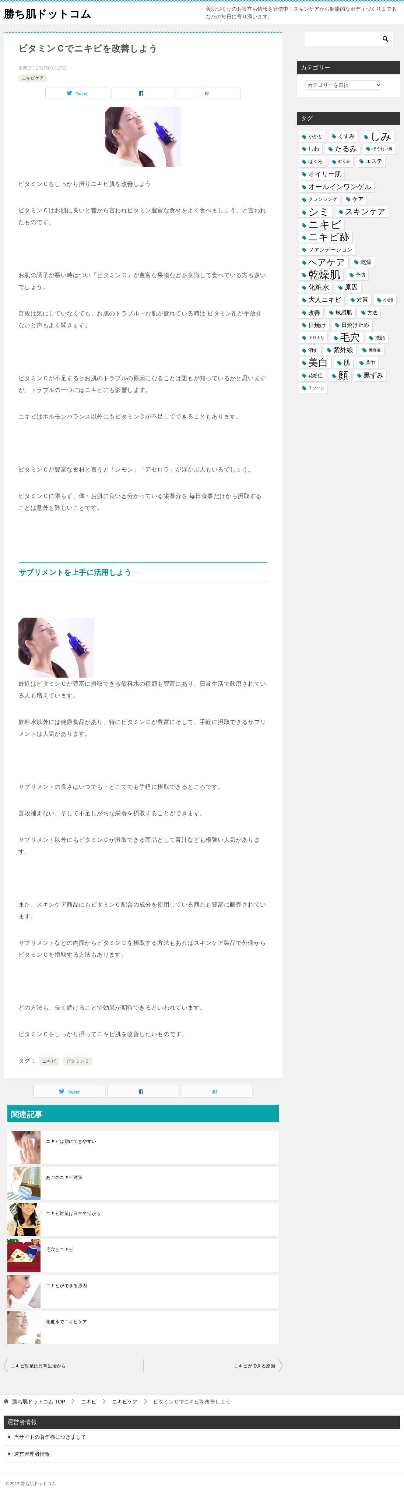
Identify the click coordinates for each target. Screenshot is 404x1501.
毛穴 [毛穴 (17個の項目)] (350, 337)
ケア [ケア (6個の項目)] (357, 199)
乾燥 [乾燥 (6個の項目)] (366, 262)
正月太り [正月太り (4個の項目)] (316, 337)
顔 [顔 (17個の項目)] (343, 375)
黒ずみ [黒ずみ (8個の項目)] (373, 375)
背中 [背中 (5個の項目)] (370, 362)
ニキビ (49, 1061)
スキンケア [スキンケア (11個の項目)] (365, 211)
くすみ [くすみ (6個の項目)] (346, 136)
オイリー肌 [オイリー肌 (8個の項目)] (324, 174)
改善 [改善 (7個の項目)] (314, 312)
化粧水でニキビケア (66, 1321)
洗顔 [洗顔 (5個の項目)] (380, 337)
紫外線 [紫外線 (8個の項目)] (343, 350)
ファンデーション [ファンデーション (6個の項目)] (330, 249)
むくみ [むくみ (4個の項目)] (344, 161)
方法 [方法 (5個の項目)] (372, 312)
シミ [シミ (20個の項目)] (319, 211)
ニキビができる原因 (66, 1285)
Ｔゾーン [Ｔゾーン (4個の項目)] (316, 388)
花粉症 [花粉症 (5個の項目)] (315, 375)
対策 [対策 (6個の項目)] (362, 300)
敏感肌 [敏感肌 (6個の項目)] (344, 312)
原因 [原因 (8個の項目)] (351, 287)
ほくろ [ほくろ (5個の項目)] (315, 161)
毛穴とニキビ (59, 1249)
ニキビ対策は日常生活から (73, 1213)
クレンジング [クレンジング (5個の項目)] (322, 199)
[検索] (349, 39)
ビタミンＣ (77, 1061)
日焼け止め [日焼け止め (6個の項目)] (355, 325)
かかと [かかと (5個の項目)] (315, 136)
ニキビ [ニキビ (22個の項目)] (324, 224)
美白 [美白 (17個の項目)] (318, 362)
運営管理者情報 (32, 1454)
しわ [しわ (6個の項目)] (313, 149)
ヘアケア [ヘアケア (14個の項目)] (326, 262)
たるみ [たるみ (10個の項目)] (346, 149)
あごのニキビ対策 (64, 1177)
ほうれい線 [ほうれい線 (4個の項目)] (382, 148)
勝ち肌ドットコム (49, 12)
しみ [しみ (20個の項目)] (380, 136)
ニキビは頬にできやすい (71, 1141)
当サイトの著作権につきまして (50, 1437)
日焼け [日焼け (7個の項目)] (317, 325)
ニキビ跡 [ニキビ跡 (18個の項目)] (328, 237)
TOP (38, 1402)
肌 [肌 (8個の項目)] (347, 362)
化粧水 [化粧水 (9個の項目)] (318, 287)
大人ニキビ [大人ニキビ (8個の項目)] (324, 299)
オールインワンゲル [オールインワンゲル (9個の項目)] (339, 187)
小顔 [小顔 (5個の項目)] (388, 300)
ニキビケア (33, 78)
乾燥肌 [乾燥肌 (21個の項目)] (324, 274)
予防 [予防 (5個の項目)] (360, 275)
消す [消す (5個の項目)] (313, 350)
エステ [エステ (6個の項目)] (374, 161)
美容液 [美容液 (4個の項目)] (375, 350)
